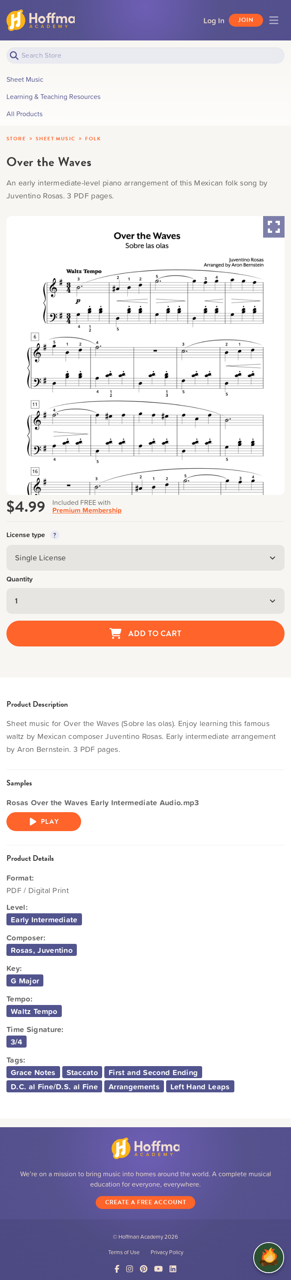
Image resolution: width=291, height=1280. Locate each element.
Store (16, 138)
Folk (93, 138)
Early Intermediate (44, 919)
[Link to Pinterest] (143, 1270)
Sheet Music (55, 138)
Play (44, 821)
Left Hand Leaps (200, 1086)
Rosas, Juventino (42, 949)
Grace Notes (33, 1072)
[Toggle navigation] (274, 20)
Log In (213, 20)
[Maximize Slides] (274, 227)
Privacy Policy (167, 1253)
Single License (145, 557)
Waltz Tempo (34, 1011)
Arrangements (134, 1086)
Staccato (82, 1072)
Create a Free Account (145, 1203)
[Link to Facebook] (117, 1270)
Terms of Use (123, 1253)
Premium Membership (86, 510)
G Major (25, 980)
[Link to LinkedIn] (173, 1270)
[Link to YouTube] (158, 1270)
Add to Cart (145, 633)
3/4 (16, 1041)
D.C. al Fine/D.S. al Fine (54, 1086)
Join (246, 20)
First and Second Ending (153, 1072)
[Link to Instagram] (129, 1270)
